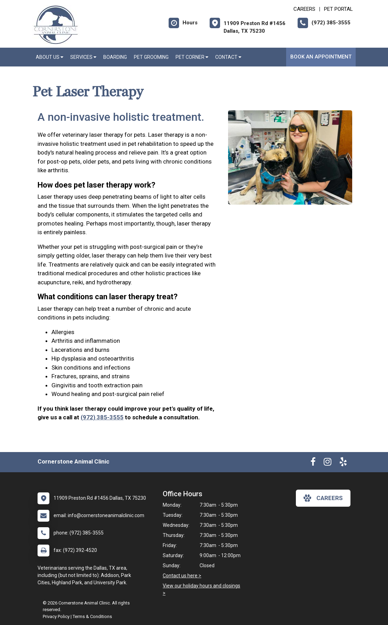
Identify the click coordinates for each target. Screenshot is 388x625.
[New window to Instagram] (327, 463)
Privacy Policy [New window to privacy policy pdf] (56, 616)
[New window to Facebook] (313, 463)
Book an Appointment (320, 57)
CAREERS (304, 9)
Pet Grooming (151, 57)
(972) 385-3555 (102, 417)
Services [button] (83, 57)
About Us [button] (49, 57)
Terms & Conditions (92, 616)
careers (323, 498)
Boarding (115, 57)
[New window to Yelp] (343, 463)
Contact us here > (182, 575)
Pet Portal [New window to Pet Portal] (338, 9)
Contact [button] (228, 57)
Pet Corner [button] (192, 57)
